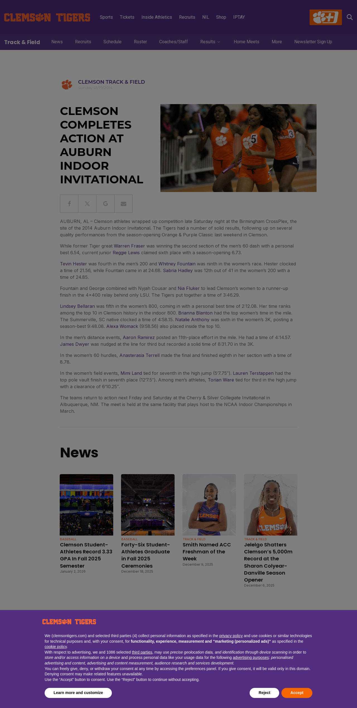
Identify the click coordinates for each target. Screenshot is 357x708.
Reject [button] (264, 692)
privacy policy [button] (231, 635)
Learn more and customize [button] (78, 692)
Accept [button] (296, 692)
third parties (142, 652)
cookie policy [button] (56, 646)
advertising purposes (251, 657)
